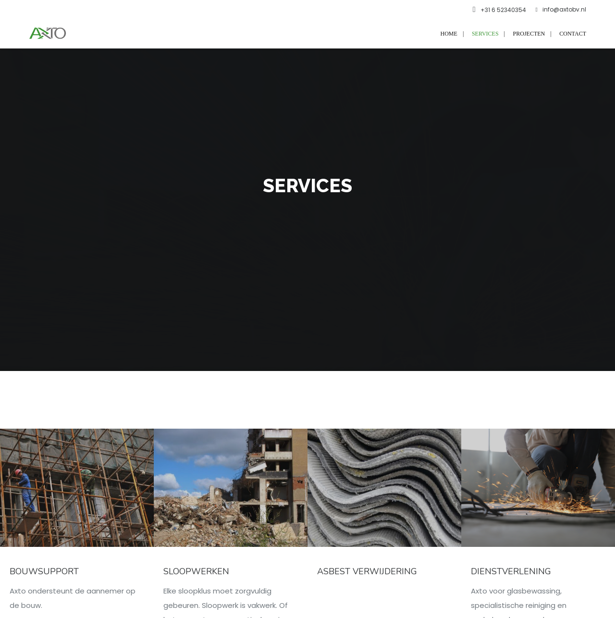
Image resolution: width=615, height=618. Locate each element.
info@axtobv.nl (561, 9)
